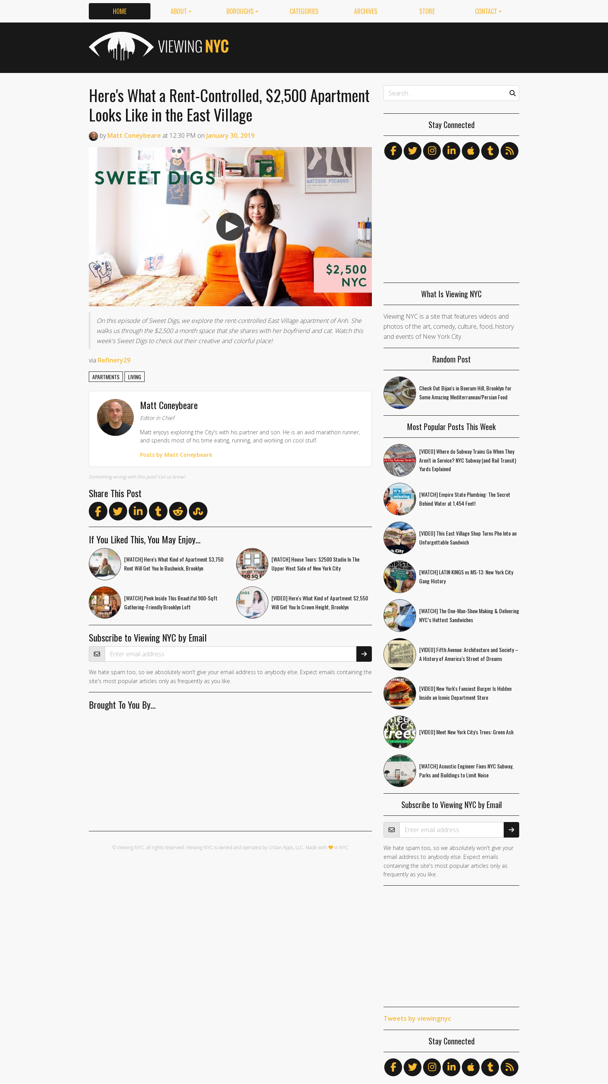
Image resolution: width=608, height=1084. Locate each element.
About (179, 11)
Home (119, 11)
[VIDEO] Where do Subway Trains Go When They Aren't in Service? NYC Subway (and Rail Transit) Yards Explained (467, 460)
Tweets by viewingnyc (417, 1018)
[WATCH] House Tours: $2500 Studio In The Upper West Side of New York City (316, 563)
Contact (486, 11)
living (134, 377)
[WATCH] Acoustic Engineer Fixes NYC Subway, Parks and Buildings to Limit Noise (466, 770)
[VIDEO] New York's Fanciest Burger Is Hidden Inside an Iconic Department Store (465, 692)
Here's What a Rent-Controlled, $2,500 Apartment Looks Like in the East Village (229, 104)
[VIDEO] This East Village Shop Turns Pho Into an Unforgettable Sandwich (467, 537)
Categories (304, 11)
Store (427, 11)
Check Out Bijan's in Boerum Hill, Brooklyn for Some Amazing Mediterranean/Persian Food (465, 392)
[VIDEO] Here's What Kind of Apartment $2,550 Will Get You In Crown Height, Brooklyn (320, 602)
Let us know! (172, 476)
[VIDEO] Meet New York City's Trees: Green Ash (466, 732)
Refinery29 (114, 360)
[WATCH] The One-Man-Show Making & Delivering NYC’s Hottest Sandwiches (469, 615)
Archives (365, 11)
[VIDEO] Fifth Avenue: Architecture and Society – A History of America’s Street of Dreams (468, 654)
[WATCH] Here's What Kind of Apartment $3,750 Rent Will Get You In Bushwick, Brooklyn (174, 563)
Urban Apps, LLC (286, 848)
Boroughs (240, 11)
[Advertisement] (378, 46)
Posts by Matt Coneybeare (176, 454)
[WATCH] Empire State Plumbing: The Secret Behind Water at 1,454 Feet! (464, 498)
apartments (105, 377)
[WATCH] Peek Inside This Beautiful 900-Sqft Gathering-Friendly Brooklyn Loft (171, 602)
